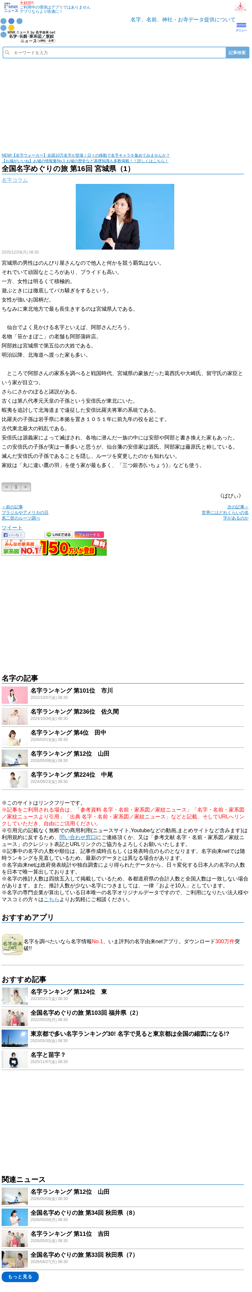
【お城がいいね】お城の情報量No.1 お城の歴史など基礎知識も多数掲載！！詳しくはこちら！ (85, 161)
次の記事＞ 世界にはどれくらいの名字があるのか (225, 512)
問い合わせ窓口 (77, 837)
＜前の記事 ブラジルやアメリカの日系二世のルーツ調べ (25, 512)
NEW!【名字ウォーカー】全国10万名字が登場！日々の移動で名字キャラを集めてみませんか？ (86, 155)
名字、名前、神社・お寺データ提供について (183, 19)
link (123, 695)
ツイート (12, 527)
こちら (51, 899)
